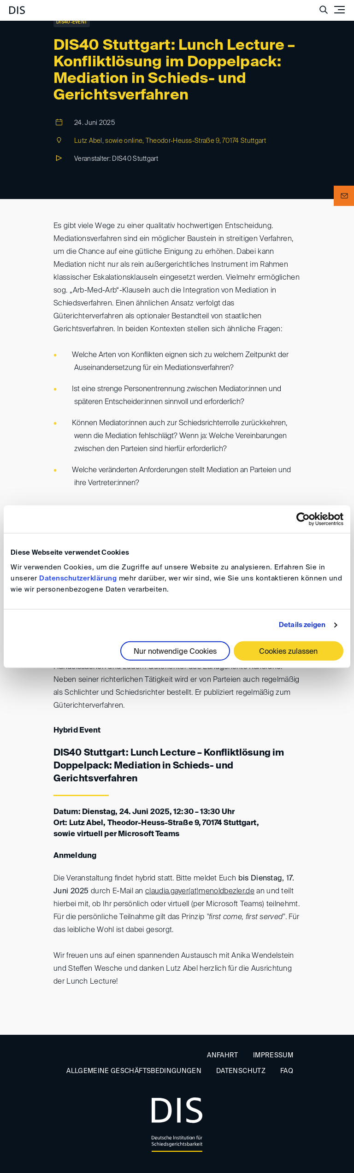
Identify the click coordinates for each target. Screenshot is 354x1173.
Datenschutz (241, 1071)
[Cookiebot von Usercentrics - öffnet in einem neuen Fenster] (303, 519)
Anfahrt (222, 1055)
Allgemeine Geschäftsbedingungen (133, 1071)
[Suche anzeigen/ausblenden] (323, 9)
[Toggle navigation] (339, 9)
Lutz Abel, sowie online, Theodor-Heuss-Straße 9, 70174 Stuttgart (170, 141)
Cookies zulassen (288, 651)
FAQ (286, 1071)
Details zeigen (302, 625)
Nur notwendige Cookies (175, 651)
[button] (344, 196)
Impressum (273, 1055)
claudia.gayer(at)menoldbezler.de (199, 891)
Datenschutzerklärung (78, 578)
